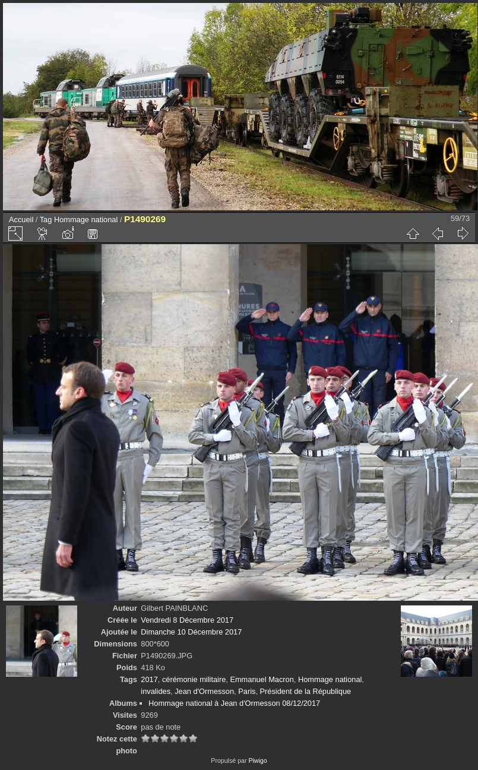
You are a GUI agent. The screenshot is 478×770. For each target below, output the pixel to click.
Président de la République (306, 691)
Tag (46, 219)
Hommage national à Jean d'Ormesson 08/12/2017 (234, 703)
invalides (155, 691)
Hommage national (86, 219)
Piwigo (257, 760)
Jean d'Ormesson (204, 691)
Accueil (21, 219)
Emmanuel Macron (261, 679)
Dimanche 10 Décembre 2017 (191, 631)
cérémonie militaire (194, 679)
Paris (246, 691)
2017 (149, 679)
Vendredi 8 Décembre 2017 (187, 620)
